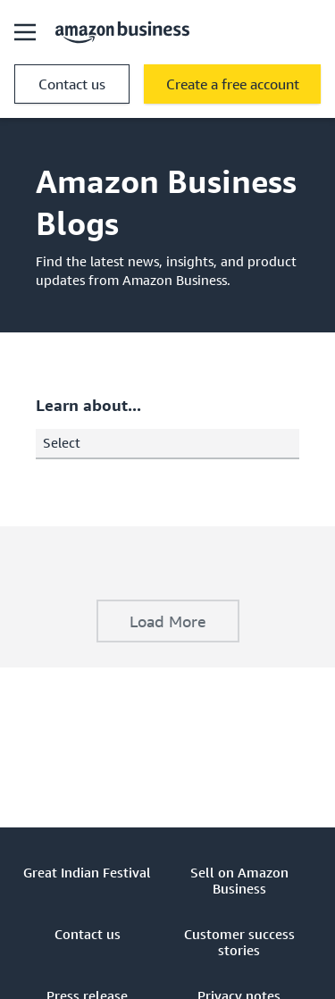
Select (170, 442)
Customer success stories (239, 942)
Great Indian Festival (87, 872)
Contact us (87, 934)
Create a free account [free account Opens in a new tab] (232, 84)
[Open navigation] (25, 32)
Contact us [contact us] (71, 84)
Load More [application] (168, 621)
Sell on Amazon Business (239, 880)
